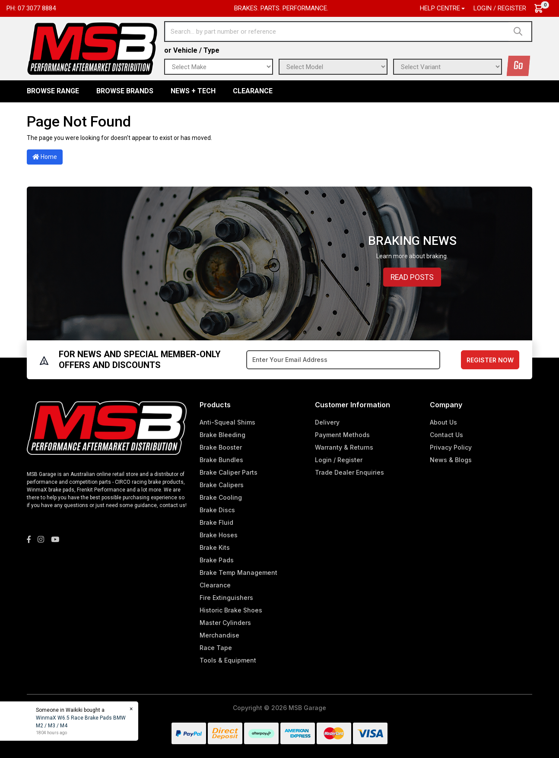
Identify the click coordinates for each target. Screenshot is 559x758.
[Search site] (519, 31)
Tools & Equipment (228, 660)
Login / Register (499, 8)
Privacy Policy (451, 447)
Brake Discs (217, 510)
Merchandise (219, 635)
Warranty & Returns (344, 447)
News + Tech (193, 91)
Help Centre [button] (440, 8)
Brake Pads (217, 560)
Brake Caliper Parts (228, 472)
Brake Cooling (221, 497)
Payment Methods (342, 434)
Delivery (327, 422)
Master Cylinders (225, 622)
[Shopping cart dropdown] (543, 8)
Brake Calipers (222, 484)
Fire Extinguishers (226, 597)
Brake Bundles (221, 459)
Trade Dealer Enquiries (349, 472)
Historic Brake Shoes (231, 610)
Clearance (253, 91)
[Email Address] (343, 359)
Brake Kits (215, 547)
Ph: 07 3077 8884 (31, 8)
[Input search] (337, 31)
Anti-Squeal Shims (227, 422)
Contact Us (446, 434)
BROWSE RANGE (53, 91)
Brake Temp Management (238, 572)
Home (44, 156)
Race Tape (216, 647)
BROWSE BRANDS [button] (124, 91)
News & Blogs (451, 459)
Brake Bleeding (222, 434)
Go (518, 66)
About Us (443, 422)
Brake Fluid (216, 522)
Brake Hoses (219, 535)
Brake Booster (221, 447)
